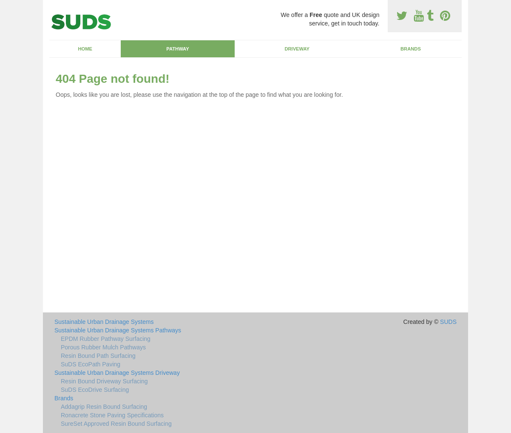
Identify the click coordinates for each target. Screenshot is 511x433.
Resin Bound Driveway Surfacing (104, 381)
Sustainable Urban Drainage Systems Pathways (117, 330)
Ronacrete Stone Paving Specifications (112, 415)
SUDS (448, 321)
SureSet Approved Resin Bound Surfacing (116, 423)
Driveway (296, 48)
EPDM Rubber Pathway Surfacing (105, 338)
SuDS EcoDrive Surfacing (95, 389)
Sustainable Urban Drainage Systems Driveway (117, 372)
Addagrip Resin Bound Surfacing (104, 406)
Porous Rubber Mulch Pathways (103, 347)
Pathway (177, 48)
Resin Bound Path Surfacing (98, 355)
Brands (410, 48)
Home (85, 48)
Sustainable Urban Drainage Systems (103, 321)
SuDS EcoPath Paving (90, 364)
